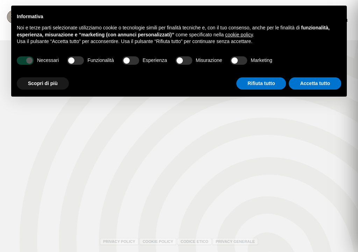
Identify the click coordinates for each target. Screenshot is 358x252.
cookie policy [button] (239, 34)
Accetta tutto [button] (315, 83)
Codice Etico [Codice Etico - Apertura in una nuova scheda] (194, 241)
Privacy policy (119, 241)
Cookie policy (158, 241)
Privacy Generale (235, 241)
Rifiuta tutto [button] (261, 83)
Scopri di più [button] (43, 83)
